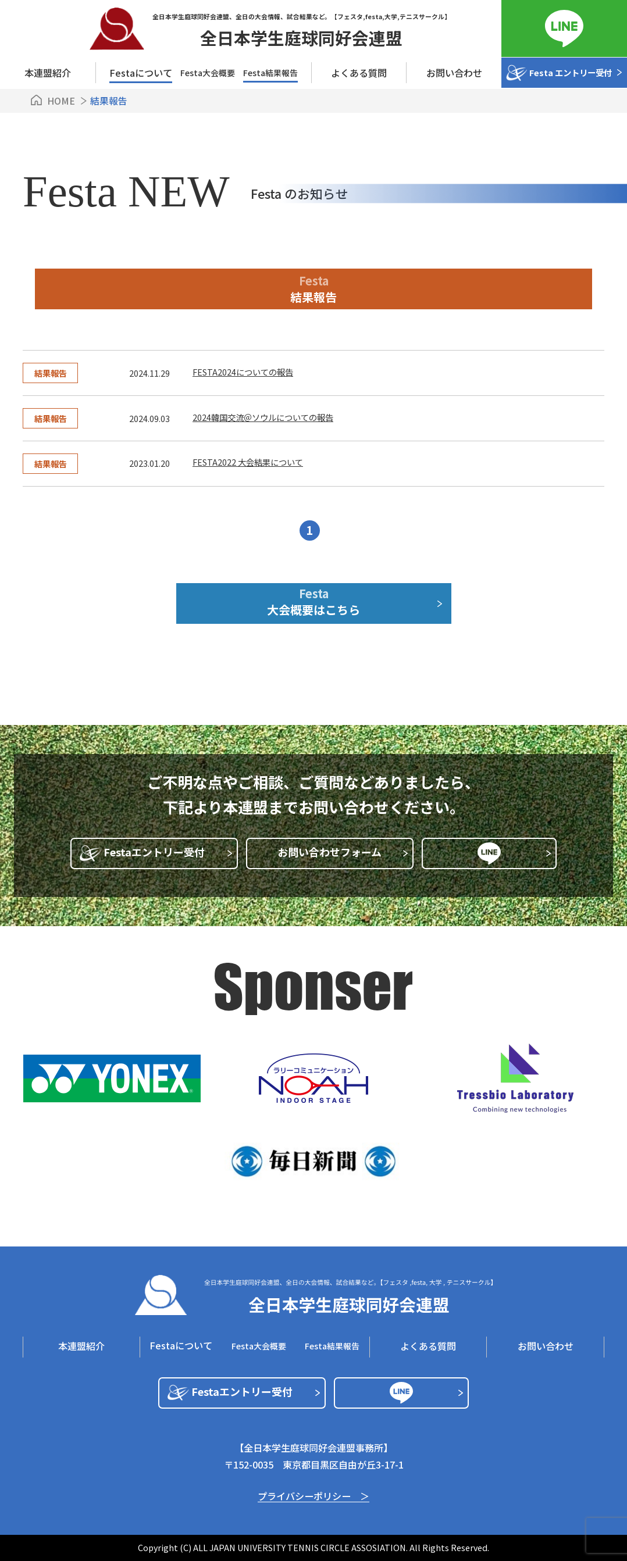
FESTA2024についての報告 (243, 372)
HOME (61, 101)
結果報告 (50, 373)
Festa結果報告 (270, 72)
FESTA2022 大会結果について (248, 462)
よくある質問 (359, 73)
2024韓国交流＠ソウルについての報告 (263, 417)
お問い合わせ (454, 73)
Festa (313, 601)
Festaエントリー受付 (168, 851)
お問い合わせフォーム (342, 851)
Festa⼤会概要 (207, 72)
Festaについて (180, 1345)
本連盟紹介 (47, 73)
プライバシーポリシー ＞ (313, 1496)
